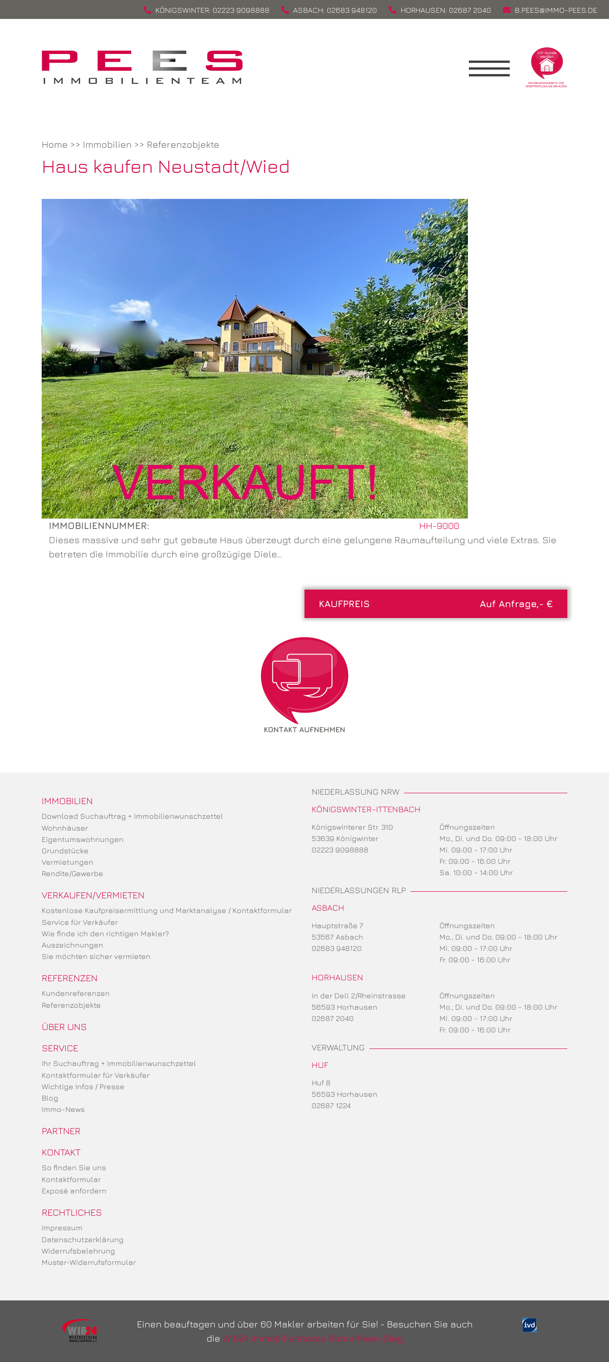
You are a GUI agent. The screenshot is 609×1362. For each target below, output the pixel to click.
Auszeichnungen (72, 945)
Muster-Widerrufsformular (89, 1262)
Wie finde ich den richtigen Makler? (105, 933)
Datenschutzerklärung (83, 1239)
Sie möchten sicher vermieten (96, 956)
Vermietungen (67, 862)
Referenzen (70, 977)
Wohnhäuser (65, 828)
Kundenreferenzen (76, 993)
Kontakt (61, 1152)
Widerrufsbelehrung (78, 1250)
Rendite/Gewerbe (72, 873)
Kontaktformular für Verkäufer (96, 1075)
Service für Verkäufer (80, 922)
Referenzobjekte (183, 144)
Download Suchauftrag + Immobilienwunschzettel (132, 816)
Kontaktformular (71, 1179)
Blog (50, 1097)
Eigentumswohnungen (83, 839)
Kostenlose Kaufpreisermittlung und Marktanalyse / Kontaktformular (167, 910)
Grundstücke (65, 850)
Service (60, 1047)
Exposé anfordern (74, 1190)
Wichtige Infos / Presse (83, 1086)
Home (55, 144)
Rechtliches (72, 1212)
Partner (61, 1130)
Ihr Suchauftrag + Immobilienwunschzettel (119, 1063)
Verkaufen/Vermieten (93, 894)
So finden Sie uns (74, 1167)
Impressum (62, 1227)
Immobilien (107, 144)
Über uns (64, 1026)
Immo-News (63, 1109)
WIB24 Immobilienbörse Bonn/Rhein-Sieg (313, 1338)
